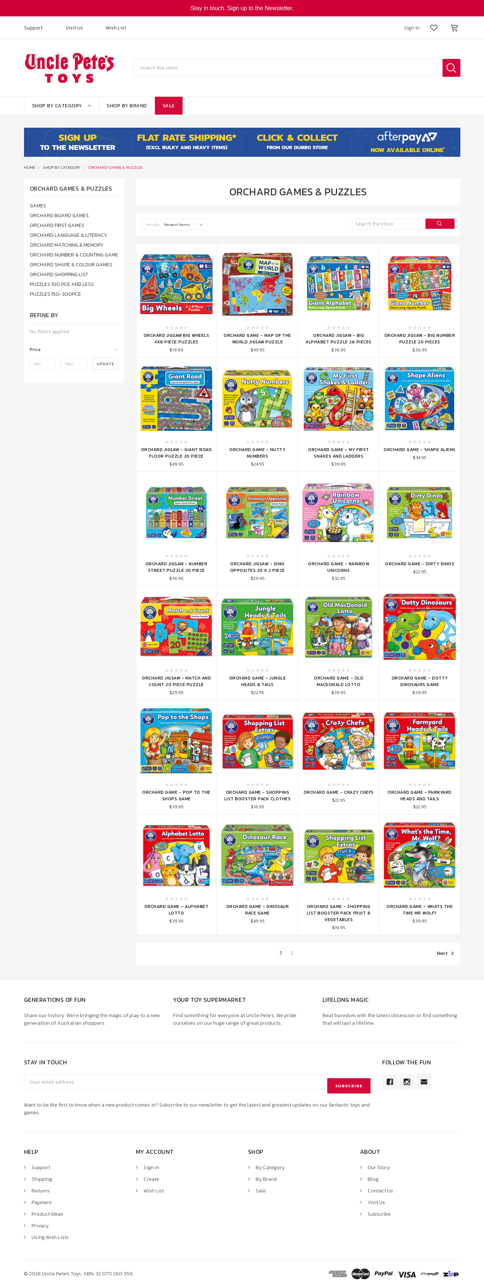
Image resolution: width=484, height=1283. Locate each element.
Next (445, 953)
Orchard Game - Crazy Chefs (339, 792)
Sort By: (153, 224)
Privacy (40, 1222)
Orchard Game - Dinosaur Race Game (257, 909)
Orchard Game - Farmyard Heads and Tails (420, 795)
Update (105, 364)
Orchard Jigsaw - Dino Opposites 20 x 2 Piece (257, 567)
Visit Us (74, 28)
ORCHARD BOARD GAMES (59, 215)
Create (151, 1175)
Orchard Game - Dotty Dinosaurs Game (420, 681)
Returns (41, 1187)
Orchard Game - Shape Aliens (420, 449)
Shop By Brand (127, 105)
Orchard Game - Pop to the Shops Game (176, 795)
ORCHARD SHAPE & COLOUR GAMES (71, 264)
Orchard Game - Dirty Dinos (419, 564)
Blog (373, 1175)
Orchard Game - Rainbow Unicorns (338, 567)
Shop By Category (61, 105)
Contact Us (380, 1187)
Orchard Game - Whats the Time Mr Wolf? (420, 909)
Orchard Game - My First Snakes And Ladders (338, 452)
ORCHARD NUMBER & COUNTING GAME (74, 255)
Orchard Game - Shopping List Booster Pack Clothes (257, 795)
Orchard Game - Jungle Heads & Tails (257, 681)
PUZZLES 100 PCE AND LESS (62, 284)
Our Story (379, 1163)
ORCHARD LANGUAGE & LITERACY (68, 235)
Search (451, 67)
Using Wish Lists (50, 1233)
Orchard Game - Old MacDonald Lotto (338, 681)
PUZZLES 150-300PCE (55, 294)
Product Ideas (47, 1210)
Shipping (42, 1175)
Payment (42, 1198)
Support (33, 28)
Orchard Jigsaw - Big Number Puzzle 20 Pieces (419, 338)
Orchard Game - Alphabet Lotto (176, 909)
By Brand (266, 1175)
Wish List (116, 28)
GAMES (38, 206)
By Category (270, 1163)
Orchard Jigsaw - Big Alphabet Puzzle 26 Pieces (338, 338)
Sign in (151, 1163)
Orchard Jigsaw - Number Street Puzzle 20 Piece (176, 567)
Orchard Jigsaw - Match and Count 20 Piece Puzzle (176, 681)
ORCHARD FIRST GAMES (57, 225)
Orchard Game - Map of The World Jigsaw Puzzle (257, 338)
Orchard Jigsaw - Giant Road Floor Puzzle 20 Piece (176, 452)
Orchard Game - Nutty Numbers (257, 452)
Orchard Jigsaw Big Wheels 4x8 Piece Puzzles (176, 338)
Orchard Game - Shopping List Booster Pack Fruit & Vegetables (339, 913)
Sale (169, 105)
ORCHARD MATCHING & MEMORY (67, 245)
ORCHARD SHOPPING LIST (59, 274)
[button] (74, 349)
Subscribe (379, 1210)
